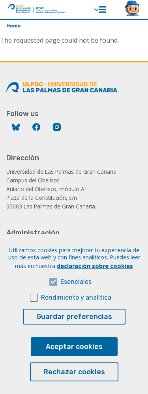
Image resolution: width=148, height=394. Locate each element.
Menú (102, 9)
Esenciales (76, 295)
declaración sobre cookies (95, 279)
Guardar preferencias (74, 330)
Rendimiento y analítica (76, 311)
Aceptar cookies (74, 360)
